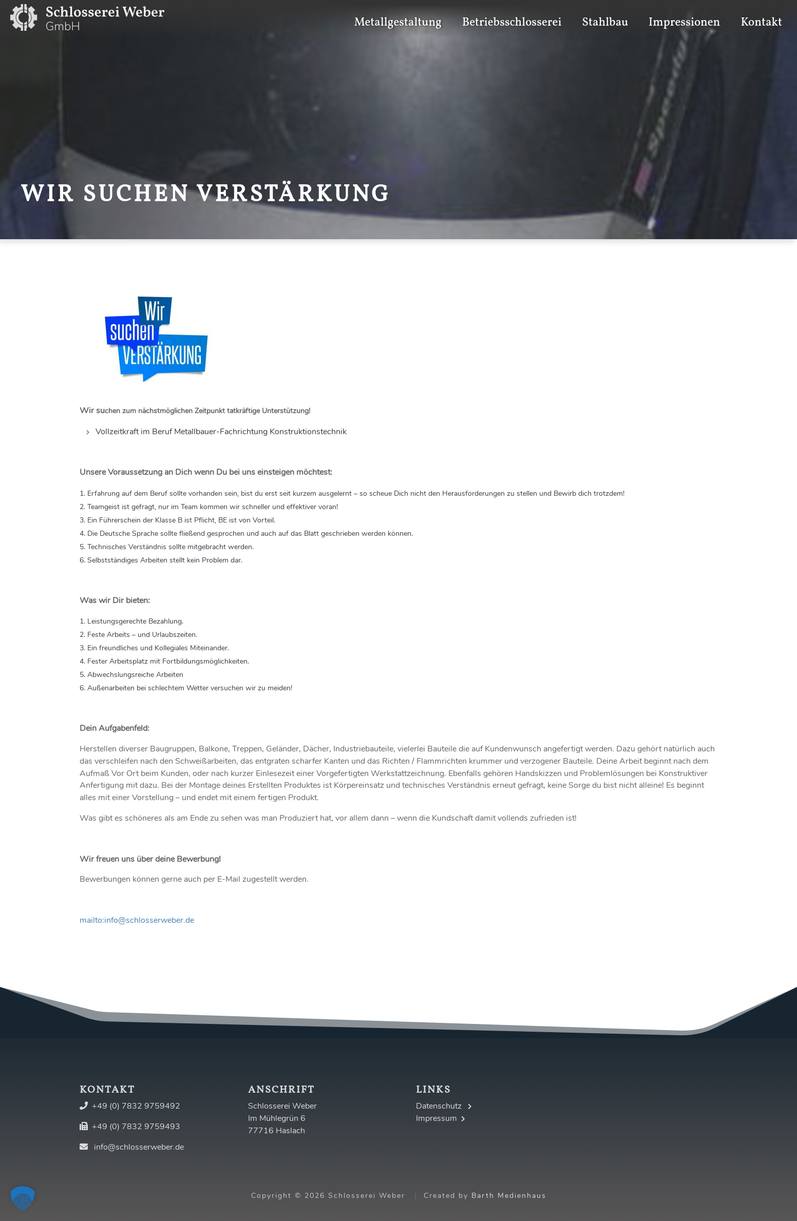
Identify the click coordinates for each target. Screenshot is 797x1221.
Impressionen (684, 15)
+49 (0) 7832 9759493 (136, 1126)
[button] (22, 1198)
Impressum (440, 1118)
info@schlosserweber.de (139, 1147)
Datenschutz (444, 1106)
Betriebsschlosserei (512, 15)
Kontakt (761, 15)
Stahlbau (605, 15)
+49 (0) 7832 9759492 (136, 1106)
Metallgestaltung (398, 15)
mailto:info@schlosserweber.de (137, 920)
